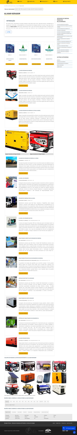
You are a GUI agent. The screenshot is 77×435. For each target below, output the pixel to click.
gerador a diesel (18, 9)
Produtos (44, 1)
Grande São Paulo (37, 412)
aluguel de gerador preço (62, 45)
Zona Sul (24, 412)
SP (19, 401)
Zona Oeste (20, 412)
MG (13, 401)
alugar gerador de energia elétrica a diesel (64, 26)
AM (45, 401)
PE (31, 401)
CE (37, 401)
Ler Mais (9, 31)
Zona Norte (14, 412)
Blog (55, 1)
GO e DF (41, 401)
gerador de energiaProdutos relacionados (63, 20)
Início (20, 1)
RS (28, 401)
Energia (58, 60)
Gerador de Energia (61, 61)
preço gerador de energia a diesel (27, 9)
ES (16, 401)
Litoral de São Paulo (45, 412)
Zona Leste (30, 412)
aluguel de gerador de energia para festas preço (64, 37)
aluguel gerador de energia (63, 50)
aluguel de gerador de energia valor (63, 44)
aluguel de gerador (61, 30)
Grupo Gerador (60, 65)
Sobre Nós (31, 1)
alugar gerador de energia (63, 24)
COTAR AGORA (10, 64)
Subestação (59, 66)
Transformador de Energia (62, 63)
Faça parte (67, 1)
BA (34, 401)
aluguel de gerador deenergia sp (64, 41)
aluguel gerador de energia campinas (63, 52)
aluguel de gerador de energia (63, 32)
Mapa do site (69, 423)
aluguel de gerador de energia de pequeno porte (64, 34)
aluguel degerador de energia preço (63, 39)
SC (25, 401)
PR (22, 401)
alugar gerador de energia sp (63, 28)
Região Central (7, 412)
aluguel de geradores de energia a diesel (64, 48)
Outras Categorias (62, 57)
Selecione (7, 401)
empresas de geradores (38, 9)
